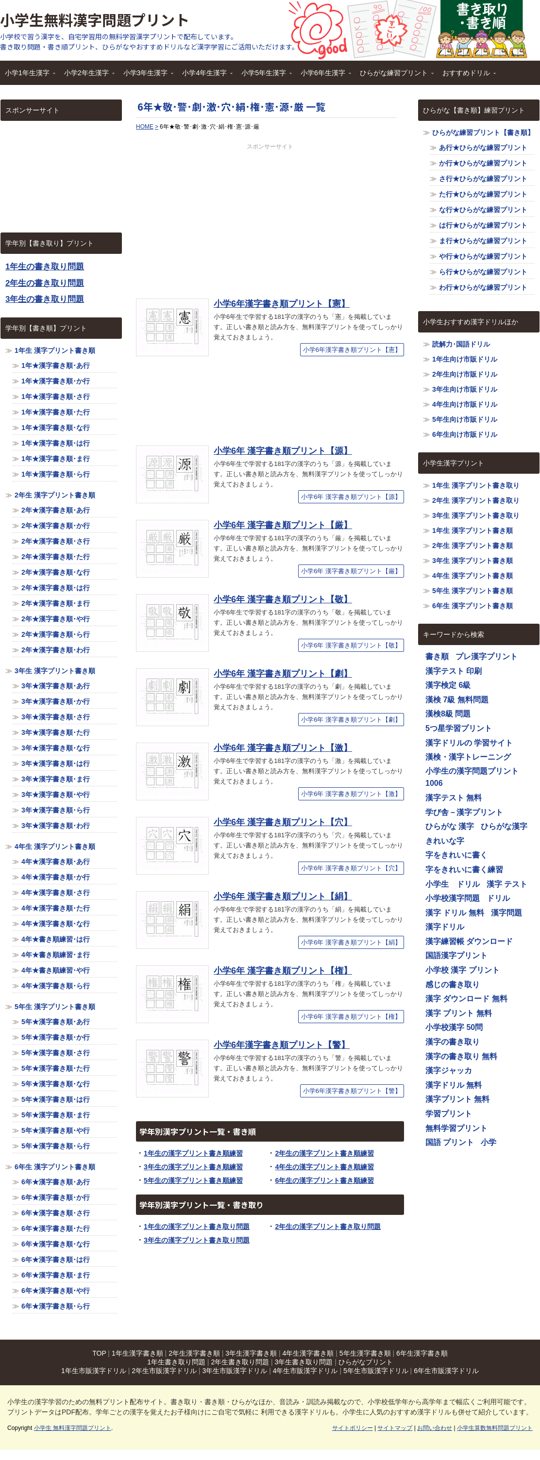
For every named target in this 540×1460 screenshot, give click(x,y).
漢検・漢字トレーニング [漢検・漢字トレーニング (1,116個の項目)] (468, 757)
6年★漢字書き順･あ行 (55, 1182)
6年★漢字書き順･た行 (55, 1228)
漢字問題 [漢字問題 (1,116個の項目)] (506, 913)
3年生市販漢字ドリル (234, 1371)
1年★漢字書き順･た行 (55, 412)
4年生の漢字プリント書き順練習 (324, 1167)
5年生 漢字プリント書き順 (55, 1007)
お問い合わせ (434, 1428)
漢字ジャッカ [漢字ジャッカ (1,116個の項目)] (448, 1070)
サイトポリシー (352, 1428)
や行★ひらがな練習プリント (483, 256)
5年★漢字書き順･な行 (55, 1084)
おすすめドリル (467, 76)
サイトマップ (394, 1428)
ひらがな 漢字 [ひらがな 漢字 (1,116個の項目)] (449, 826)
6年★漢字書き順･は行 (55, 1259)
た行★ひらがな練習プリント (483, 194)
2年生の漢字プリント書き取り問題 (328, 1226)
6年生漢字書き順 (422, 1353)
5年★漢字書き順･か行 (55, 1037)
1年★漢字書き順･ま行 (55, 459)
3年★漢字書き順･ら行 (55, 810)
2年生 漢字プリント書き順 (55, 495)
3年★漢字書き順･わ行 (55, 826)
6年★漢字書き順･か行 (55, 1197)
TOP (99, 1353)
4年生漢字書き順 (308, 1353)
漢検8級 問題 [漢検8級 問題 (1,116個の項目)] (448, 714)
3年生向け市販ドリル (464, 389)
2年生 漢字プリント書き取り (476, 500)
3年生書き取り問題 (304, 1362)
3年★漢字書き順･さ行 (55, 717)
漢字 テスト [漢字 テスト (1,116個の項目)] (507, 884)
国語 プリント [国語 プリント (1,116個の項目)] (449, 1142)
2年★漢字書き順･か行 (55, 526)
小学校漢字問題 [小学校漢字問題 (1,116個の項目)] (452, 898)
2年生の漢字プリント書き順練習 (324, 1153)
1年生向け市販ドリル (464, 359)
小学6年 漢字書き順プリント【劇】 (283, 674)
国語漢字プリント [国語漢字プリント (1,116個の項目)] (456, 955)
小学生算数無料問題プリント (495, 1428)
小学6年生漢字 (323, 76)
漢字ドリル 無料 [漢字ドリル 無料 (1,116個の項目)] (453, 1085)
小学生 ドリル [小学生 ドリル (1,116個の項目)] (452, 884)
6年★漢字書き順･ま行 (55, 1275)
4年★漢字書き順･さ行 (55, 892)
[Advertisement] (270, 219)
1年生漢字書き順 (137, 1353)
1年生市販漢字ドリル (93, 1371)
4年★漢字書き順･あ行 (55, 861)
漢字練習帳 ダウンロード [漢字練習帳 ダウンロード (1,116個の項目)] (469, 941)
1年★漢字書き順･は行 (55, 443)
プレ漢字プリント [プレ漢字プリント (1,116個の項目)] (487, 656)
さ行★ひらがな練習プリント (483, 178)
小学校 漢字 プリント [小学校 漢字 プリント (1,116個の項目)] (462, 970)
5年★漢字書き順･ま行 (55, 1115)
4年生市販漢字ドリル (305, 1371)
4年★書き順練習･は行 (55, 939)
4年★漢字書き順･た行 (55, 908)
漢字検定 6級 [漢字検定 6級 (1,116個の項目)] (448, 685)
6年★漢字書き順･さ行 (55, 1213)
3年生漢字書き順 (251, 1353)
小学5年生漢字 (264, 76)
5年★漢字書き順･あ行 (55, 1022)
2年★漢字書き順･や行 (55, 619)
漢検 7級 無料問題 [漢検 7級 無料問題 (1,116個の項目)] (457, 700)
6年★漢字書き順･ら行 (55, 1306)
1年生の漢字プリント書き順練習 (193, 1153)
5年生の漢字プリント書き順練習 (193, 1180)
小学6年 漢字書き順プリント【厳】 (283, 525)
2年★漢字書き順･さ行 (55, 541)
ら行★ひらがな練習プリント (483, 272)
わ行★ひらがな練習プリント (483, 287)
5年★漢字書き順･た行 (55, 1068)
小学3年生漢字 (146, 76)
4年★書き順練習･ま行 (55, 955)
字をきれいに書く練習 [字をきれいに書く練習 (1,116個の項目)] (464, 869)
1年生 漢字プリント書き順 (55, 350)
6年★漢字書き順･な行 (55, 1244)
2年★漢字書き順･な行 (55, 572)
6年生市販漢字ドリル (446, 1371)
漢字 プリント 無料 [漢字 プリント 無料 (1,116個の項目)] (458, 1013)
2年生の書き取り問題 (44, 283)
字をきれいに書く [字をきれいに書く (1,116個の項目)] (456, 855)
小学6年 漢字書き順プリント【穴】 (283, 822)
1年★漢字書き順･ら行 (55, 474)
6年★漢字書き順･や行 (55, 1290)
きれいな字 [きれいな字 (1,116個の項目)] (444, 841)
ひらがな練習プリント (394, 76)
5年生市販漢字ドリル (375, 1371)
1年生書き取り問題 (176, 1362)
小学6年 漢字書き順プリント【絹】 (283, 896)
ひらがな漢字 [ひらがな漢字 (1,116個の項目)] (504, 826)
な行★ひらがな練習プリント (483, 210)
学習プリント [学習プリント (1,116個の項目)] (448, 1114)
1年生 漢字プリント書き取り (476, 485)
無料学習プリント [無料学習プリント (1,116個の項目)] (456, 1128)
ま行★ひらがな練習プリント (483, 241)
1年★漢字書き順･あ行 (55, 365)
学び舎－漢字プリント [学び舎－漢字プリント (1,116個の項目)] (464, 812)
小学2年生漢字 (87, 76)
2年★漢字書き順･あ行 (55, 510)
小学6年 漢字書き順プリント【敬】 (283, 599)
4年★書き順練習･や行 (55, 970)
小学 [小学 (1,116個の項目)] (488, 1142)
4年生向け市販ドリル (464, 404)
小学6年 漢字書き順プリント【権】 (283, 971)
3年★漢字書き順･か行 (55, 701)
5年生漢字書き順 (365, 1353)
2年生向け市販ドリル (464, 374)
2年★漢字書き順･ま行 (55, 603)
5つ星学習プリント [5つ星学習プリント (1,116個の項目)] (458, 728)
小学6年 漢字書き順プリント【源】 (283, 451)
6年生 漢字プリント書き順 (55, 1167)
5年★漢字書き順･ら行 (55, 1146)
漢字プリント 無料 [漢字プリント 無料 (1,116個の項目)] (457, 1099)
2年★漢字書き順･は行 (55, 588)
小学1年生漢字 (27, 76)
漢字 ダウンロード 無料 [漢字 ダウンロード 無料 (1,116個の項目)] (466, 999)
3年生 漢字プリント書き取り (476, 515)
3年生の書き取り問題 (44, 299)
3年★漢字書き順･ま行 (55, 779)
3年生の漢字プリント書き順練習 (193, 1167)
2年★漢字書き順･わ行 (55, 650)
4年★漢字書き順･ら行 (55, 986)
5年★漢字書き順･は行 (55, 1099)
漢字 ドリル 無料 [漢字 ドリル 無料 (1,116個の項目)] (454, 913)
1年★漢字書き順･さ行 (55, 396)
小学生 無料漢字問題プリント (72, 1428)
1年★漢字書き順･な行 (55, 427)
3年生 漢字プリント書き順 (55, 671)
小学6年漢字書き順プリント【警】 (282, 1045)
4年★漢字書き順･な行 (55, 924)
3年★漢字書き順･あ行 (55, 686)
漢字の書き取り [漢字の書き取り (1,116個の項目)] (452, 1042)
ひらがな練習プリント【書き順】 (483, 132)
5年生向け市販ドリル (464, 419)
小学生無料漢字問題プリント (94, 19)
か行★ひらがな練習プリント (483, 163)
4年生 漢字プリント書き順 (55, 846)
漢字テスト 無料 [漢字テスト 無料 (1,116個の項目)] (453, 798)
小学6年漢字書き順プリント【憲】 (282, 304)
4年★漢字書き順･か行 (55, 877)
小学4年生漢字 (205, 76)
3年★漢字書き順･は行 (55, 763)
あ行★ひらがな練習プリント (483, 147)
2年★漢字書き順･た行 (55, 557)
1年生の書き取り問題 (44, 266)
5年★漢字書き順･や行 (55, 1130)
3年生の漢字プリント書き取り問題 (197, 1240)
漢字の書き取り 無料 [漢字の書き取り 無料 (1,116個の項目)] (461, 1056)
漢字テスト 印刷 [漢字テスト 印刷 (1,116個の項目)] (453, 671)
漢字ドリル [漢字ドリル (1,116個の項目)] (444, 927)
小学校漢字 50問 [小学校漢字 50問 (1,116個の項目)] (454, 1027)
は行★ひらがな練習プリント (483, 225)
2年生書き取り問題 (240, 1362)
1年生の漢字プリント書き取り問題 (197, 1226)
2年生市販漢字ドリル (164, 1371)
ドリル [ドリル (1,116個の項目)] (498, 898)
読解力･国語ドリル (461, 344)
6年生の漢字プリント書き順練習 (324, 1180)
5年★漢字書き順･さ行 (55, 1053)
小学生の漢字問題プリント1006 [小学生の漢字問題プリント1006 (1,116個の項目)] (472, 777)
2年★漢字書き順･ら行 (55, 634)
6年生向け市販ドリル (464, 434)
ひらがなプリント (365, 1362)
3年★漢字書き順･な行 (55, 748)
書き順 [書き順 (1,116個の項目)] (437, 656)
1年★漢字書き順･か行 (55, 381)
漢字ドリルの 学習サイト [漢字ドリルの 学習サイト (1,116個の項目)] (469, 743)
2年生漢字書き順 (194, 1353)
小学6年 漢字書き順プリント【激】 (283, 748)
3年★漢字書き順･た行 (55, 732)
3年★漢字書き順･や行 (55, 794)
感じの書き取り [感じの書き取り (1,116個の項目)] (452, 984)
